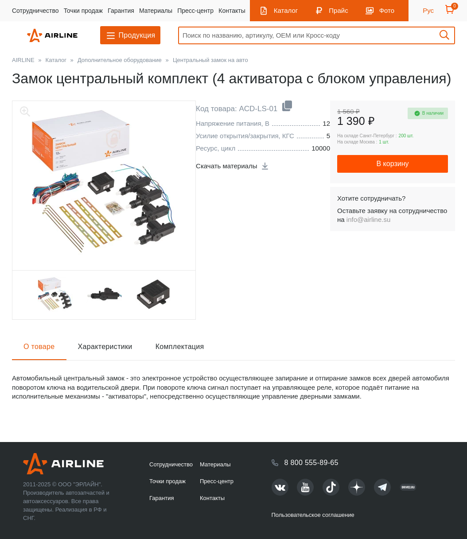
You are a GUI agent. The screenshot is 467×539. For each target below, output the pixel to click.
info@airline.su (368, 219)
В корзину (392, 163)
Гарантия (121, 10)
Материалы (155, 10)
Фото (386, 10)
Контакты (231, 10)
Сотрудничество (35, 10)
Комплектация (180, 346)
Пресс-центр (195, 10)
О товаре (39, 346)
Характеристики (105, 346)
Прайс (338, 10)
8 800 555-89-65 (311, 462)
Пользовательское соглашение (313, 515)
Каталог (286, 10)
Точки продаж (83, 10)
